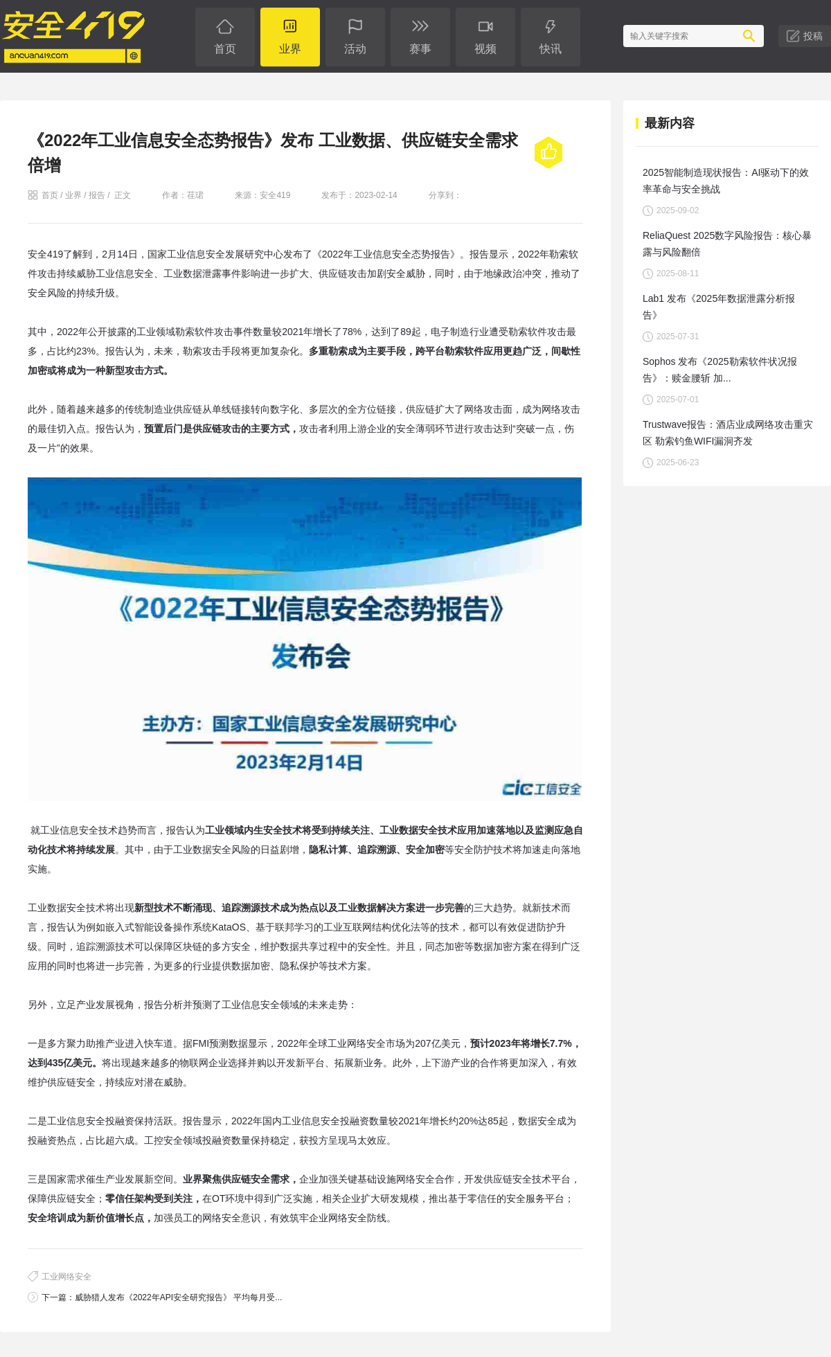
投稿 (813, 36)
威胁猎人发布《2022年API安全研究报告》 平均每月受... (178, 1297)
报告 (97, 195)
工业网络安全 (66, 1277)
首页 (50, 195)
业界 (73, 195)
